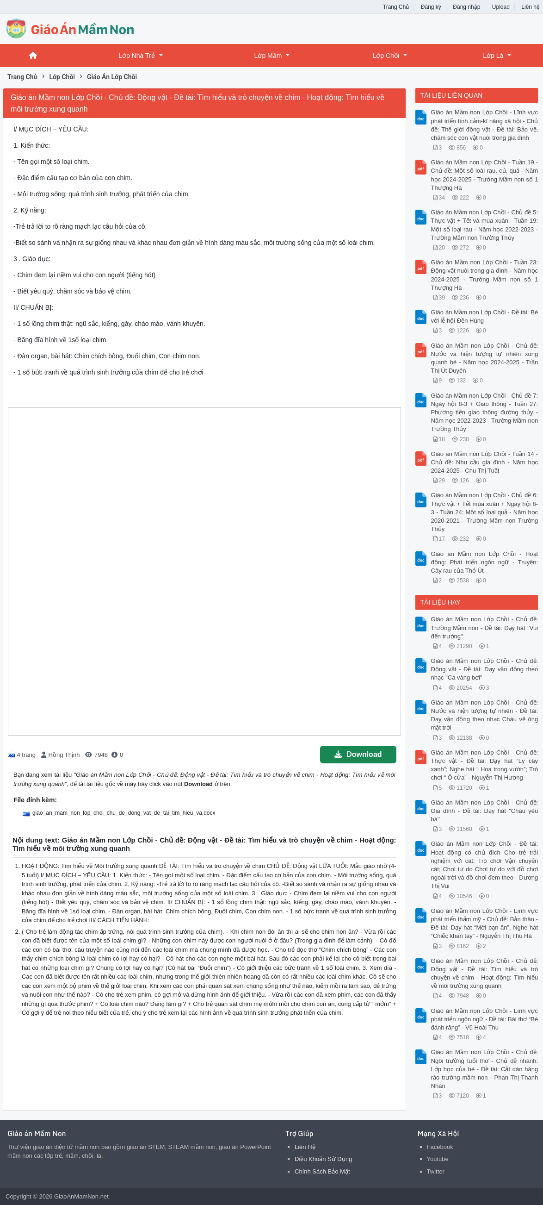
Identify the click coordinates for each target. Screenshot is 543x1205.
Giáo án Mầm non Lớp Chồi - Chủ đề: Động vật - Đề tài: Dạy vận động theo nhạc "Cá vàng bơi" (484, 669)
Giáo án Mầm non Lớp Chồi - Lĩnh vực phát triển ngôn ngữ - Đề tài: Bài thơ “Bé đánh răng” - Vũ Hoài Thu (484, 1019)
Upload (501, 7)
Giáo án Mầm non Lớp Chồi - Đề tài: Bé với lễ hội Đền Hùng (484, 316)
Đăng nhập (466, 7)
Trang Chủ (396, 7)
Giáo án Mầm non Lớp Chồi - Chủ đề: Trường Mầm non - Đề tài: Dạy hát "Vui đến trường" (484, 627)
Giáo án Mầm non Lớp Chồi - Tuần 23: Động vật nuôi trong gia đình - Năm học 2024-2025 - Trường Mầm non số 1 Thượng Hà (484, 275)
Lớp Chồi (386, 55)
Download (358, 754)
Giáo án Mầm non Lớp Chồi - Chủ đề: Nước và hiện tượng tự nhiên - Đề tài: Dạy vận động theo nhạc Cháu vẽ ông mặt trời (484, 715)
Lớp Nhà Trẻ (136, 55)
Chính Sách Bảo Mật (322, 1171)
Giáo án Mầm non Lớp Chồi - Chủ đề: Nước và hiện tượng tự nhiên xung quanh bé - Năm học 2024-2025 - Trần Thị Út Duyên (484, 358)
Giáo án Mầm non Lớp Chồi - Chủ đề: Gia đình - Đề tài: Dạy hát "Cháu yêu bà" (484, 811)
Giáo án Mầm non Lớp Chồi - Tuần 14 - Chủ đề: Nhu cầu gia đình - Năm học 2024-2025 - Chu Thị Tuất (484, 462)
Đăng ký (431, 7)
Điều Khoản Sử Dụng (323, 1158)
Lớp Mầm (268, 55)
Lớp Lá (493, 55)
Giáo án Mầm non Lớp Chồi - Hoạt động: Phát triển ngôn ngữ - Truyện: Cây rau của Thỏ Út (484, 562)
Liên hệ (530, 7)
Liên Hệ (305, 1146)
